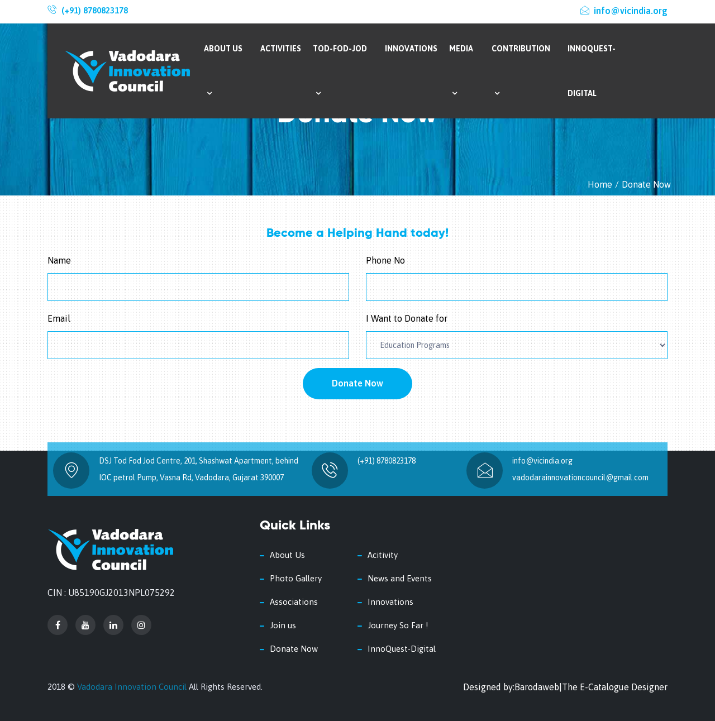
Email (58, 318)
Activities (280, 48)
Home (600, 184)
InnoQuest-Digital (592, 71)
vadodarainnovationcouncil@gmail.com (580, 477)
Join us (283, 625)
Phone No (385, 260)
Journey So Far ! (398, 625)
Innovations (411, 48)
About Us (223, 70)
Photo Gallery (296, 578)
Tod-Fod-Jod (340, 70)
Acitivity (383, 555)
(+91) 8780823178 (94, 10)
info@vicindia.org (624, 11)
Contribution (521, 70)
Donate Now (357, 383)
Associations (294, 602)
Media (461, 70)
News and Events (400, 578)
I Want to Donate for (406, 318)
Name (59, 260)
